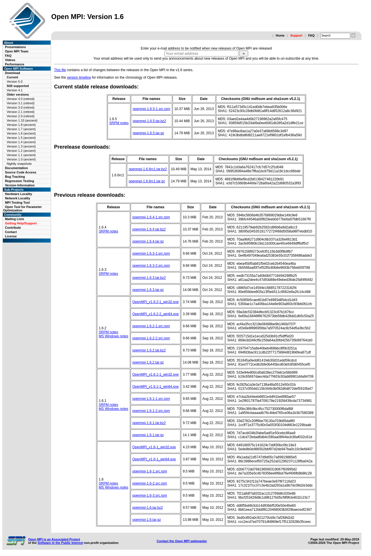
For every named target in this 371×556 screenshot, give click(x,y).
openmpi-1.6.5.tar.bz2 (149, 121)
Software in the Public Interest (60, 542)
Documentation (16, 168)
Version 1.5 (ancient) (21, 137)
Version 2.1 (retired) (21, 112)
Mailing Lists (14, 219)
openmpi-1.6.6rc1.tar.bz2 (148, 169)
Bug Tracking (15, 176)
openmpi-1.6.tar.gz (146, 520)
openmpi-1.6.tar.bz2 (147, 508)
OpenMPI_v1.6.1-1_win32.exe (155, 374)
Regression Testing (19, 181)
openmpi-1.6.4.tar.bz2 (149, 229)
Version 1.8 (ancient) (21, 124)
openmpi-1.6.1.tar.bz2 (149, 423)
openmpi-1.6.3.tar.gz (148, 290)
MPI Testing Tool (17, 202)
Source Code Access (20, 172)
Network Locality (17, 198)
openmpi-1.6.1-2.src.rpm (151, 411)
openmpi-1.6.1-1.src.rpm (151, 399)
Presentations (15, 47)
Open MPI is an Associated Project (54, 539)
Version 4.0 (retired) (21, 99)
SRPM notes (119, 123)
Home (280, 35)
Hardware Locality (18, 194)
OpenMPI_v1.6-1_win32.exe (154, 447)
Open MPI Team (16, 51)
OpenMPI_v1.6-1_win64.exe (154, 459)
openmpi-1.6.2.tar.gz (148, 362)
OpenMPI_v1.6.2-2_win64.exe (155, 314)
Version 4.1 (14, 90)
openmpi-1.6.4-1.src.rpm (151, 217)
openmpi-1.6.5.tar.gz (148, 133)
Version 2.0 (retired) (21, 116)
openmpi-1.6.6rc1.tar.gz (147, 181)
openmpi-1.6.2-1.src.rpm (151, 326)
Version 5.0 (14, 81)
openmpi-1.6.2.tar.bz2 (149, 350)
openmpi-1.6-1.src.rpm (149, 471)
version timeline (79, 77)
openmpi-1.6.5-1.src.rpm (151, 109)
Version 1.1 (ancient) (21, 155)
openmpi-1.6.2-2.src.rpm (151, 338)
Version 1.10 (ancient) (22, 120)
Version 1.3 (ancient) (21, 146)
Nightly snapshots (19, 163)
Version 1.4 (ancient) (21, 142)
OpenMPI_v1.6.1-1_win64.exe (155, 387)
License (11, 236)
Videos (10, 60)
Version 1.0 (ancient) (21, 159)
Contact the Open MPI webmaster (182, 541)
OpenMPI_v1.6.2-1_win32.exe (155, 302)
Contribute (13, 227)
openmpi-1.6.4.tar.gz (148, 241)
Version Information (20, 185)
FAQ (311, 35)
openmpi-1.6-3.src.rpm (149, 495)
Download (12, 73)
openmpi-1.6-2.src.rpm (149, 483)
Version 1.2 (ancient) (21, 150)
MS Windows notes (113, 336)
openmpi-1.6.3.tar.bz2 (149, 278)
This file (60, 70)
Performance (14, 64)
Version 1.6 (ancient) (21, 133)
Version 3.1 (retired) (21, 103)
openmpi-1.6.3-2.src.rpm (151, 266)
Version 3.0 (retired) (21, 107)
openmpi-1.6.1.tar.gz (148, 435)
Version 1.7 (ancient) (21, 129)
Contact (11, 232)
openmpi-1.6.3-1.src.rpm (151, 253)
